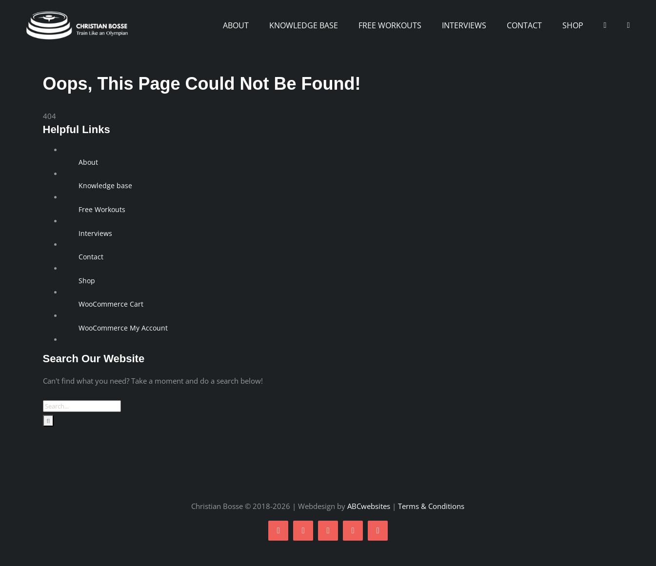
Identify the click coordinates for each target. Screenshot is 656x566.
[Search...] (82, 406)
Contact (91, 256)
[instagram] (328, 531)
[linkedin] (378, 531)
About (88, 162)
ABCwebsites (368, 506)
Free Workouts (102, 209)
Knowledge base (105, 185)
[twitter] (303, 531)
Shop (87, 280)
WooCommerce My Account (123, 327)
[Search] (48, 421)
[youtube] (353, 531)
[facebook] (278, 531)
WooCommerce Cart (111, 304)
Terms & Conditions (431, 506)
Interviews (95, 233)
